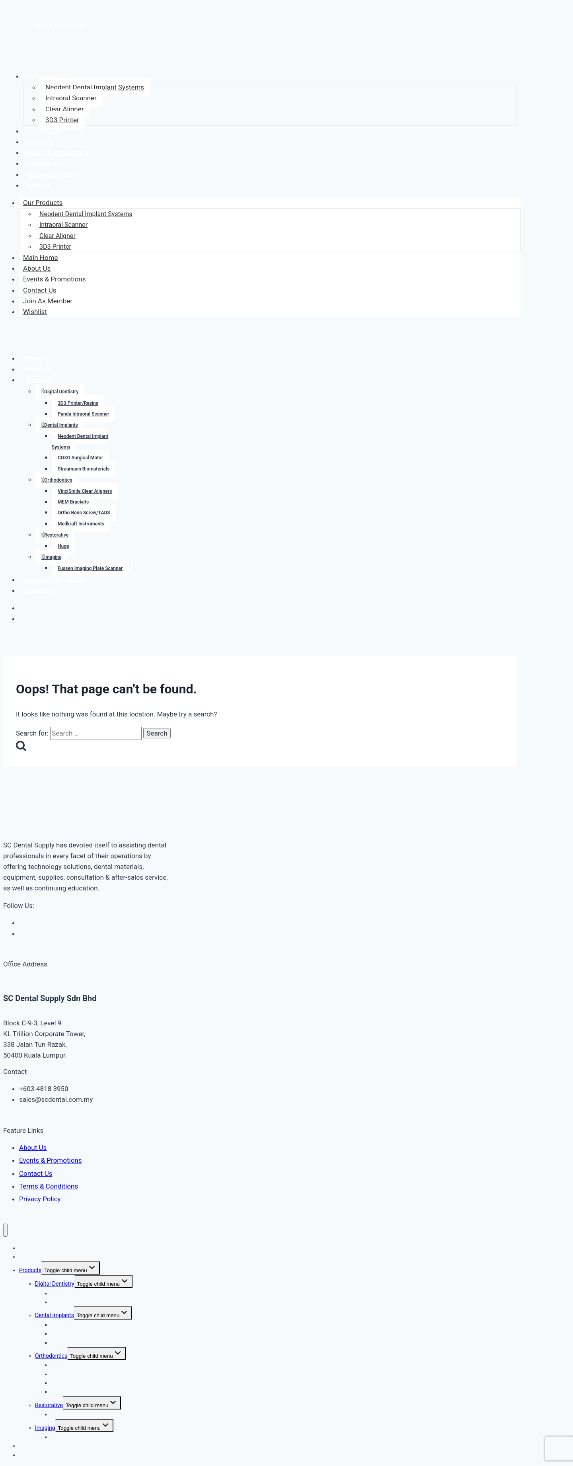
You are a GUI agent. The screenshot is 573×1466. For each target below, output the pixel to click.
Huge (63, 546)
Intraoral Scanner (71, 98)
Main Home (43, 131)
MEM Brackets (73, 502)
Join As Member (50, 174)
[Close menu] (5, 1230)
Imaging (53, 557)
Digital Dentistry (61, 391)
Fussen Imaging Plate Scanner (90, 568)
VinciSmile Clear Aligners (85, 491)
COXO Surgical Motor (80, 458)
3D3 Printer (62, 120)
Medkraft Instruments (81, 524)
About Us (39, 142)
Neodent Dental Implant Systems (94, 87)
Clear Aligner (64, 109)
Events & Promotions (57, 152)
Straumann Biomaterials (83, 469)
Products (41, 380)
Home (33, 358)
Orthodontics (58, 480)
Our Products (45, 76)
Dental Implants (61, 425)
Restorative (56, 535)
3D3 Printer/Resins (78, 403)
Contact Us (42, 163)
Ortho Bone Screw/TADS (84, 512)
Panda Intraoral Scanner (83, 414)
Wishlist (38, 185)
